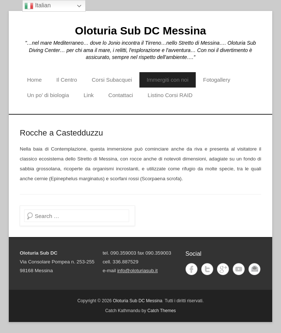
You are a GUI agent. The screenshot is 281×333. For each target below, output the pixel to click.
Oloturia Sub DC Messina (140, 31)
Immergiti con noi (167, 80)
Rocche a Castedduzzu (61, 132)
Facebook (192, 269)
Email (254, 269)
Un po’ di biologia (48, 95)
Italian (37, 5)
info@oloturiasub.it (137, 270)
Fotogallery (216, 80)
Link (89, 95)
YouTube (239, 269)
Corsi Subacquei (112, 80)
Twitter (207, 269)
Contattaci (120, 95)
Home (34, 80)
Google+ (223, 269)
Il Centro (66, 80)
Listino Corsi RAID (170, 95)
